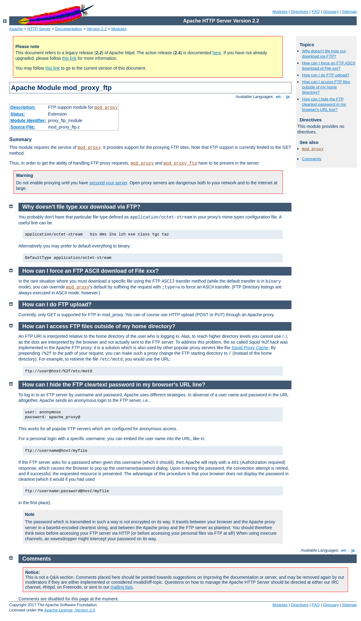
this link (69, 58)
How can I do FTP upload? (325, 75)
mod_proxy (106, 107)
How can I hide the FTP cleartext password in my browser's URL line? (324, 104)
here (216, 52)
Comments (311, 159)
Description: (23, 107)
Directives (299, 11)
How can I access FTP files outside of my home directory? (326, 87)
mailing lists (121, 587)
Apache (16, 29)
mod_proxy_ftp (180, 163)
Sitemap (349, 11)
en (278, 96)
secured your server (108, 182)
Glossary (331, 11)
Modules (279, 11)
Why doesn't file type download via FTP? (324, 54)
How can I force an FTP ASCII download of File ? (328, 66)
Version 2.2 (97, 29)
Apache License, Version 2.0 (69, 610)
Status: (17, 114)
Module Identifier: (28, 120)
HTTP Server (39, 29)
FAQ (316, 11)
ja (288, 96)
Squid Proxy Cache (249, 347)
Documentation (68, 29)
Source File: (22, 127)
